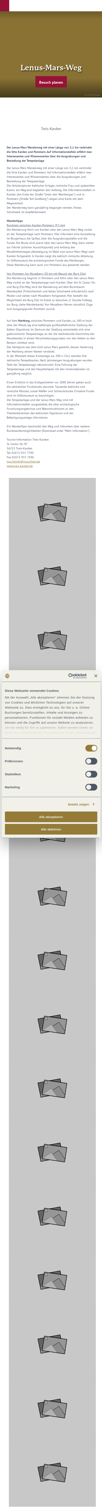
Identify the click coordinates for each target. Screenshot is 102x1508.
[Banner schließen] (95, 675)
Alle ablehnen (51, 829)
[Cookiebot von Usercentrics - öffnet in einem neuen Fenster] (68, 676)
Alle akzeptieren (51, 817)
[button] (4, 5)
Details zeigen (78, 804)
